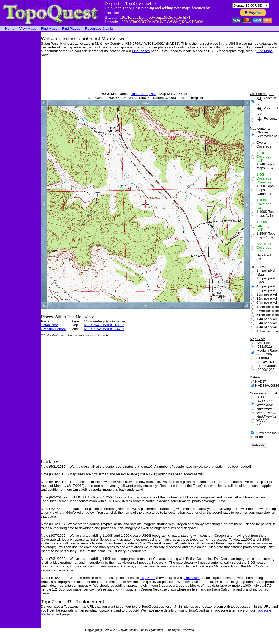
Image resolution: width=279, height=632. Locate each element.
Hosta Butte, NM (143, 94)
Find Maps (49, 28)
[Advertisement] (20, 109)
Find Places (71, 28)
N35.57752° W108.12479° (104, 329)
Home (9, 28)
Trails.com (192, 578)
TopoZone (147, 578)
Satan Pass (49, 325)
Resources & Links (99, 28)
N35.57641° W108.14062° (104, 325)
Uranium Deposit (53, 329)
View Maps (27, 28)
